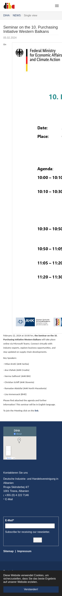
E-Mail (9, 499)
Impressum (24, 551)
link (36, 410)
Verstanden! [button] (31, 589)
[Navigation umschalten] (57, 6)
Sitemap (8, 551)
